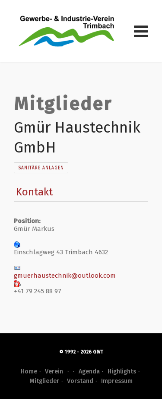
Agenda (89, 371)
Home (29, 371)
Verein (58, 371)
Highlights (122, 371)
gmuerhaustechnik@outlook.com (65, 275)
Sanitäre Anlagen (41, 168)
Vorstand (80, 381)
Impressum (117, 381)
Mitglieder (44, 381)
